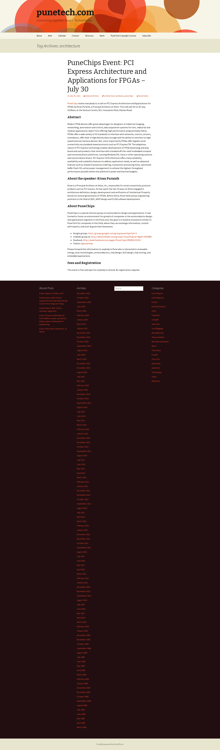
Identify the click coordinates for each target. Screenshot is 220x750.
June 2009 (81, 661)
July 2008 (81, 709)
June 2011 (81, 560)
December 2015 (83, 363)
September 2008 (84, 701)
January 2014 (82, 433)
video (154, 376)
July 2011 (81, 556)
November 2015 (83, 368)
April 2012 (81, 517)
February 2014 (83, 429)
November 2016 (83, 337)
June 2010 (81, 609)
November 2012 (83, 495)
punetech (156, 368)
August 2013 (82, 455)
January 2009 (82, 683)
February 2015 (83, 385)
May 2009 (81, 666)
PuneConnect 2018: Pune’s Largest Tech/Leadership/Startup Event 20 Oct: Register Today (53, 300)
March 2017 (81, 324)
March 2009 (81, 674)
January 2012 (82, 530)
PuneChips (72, 103)
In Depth (155, 319)
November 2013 (83, 442)
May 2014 (81, 420)
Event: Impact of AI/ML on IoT (51, 293)
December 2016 (83, 333)
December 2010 (83, 587)
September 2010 (84, 595)
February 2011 (83, 578)
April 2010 (81, 617)
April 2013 (81, 473)
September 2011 (84, 547)
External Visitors (92, 96)
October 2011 (82, 543)
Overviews (156, 350)
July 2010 (81, 604)
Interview (156, 324)
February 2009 (83, 679)
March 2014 (81, 425)
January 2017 (82, 328)
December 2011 (83, 534)
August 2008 (82, 705)
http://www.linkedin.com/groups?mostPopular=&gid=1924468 (121, 236)
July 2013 (81, 460)
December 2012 (83, 490)
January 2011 (82, 582)
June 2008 (81, 714)
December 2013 (83, 438)
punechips (129, 96)
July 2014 (81, 411)
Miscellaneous (158, 333)
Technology (157, 372)
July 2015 (81, 376)
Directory (89, 35)
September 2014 (84, 403)
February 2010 (83, 626)
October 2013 (82, 446)
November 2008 (83, 692)
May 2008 (81, 718)
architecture (109, 96)
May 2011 (81, 565)
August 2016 (82, 350)
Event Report (157, 293)
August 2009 (82, 652)
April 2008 (81, 723)
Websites (156, 381)
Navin (102, 35)
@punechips (87, 243)
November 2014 (83, 394)
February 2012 (83, 525)
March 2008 (81, 727)
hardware (120, 96)
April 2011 (81, 569)
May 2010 (81, 613)
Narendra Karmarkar (160, 341)
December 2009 (83, 635)
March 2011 (81, 574)
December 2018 (83, 293)
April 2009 (81, 670)
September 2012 (84, 503)
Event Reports (158, 297)
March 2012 (81, 521)
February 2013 (83, 482)
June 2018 (81, 306)
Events (155, 302)
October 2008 (82, 696)
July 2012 (81, 512)
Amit (50, 35)
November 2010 (83, 591)
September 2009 (84, 648)
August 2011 (82, 552)
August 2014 (82, 407)
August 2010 (82, 600)
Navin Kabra (143, 96)
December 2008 (83, 688)
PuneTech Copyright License (123, 35)
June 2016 (81, 354)
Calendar (62, 35)
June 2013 (81, 464)
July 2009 (81, 657)
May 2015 (81, 381)
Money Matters (158, 337)
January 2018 (82, 319)
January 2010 (82, 631)
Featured (156, 315)
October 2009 (82, 644)
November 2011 (83, 539)
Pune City (156, 359)
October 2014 (82, 398)
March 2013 (81, 477)
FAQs (154, 311)
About (39, 35)
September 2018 (84, 302)
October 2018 (82, 297)
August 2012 (82, 508)
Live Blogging (157, 328)
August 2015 (82, 372)
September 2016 (84, 346)
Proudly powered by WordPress (110, 744)
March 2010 (81, 622)
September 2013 (84, 451)
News (154, 346)
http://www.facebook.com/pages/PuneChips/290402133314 (112, 240)
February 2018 (83, 315)
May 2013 (81, 468)
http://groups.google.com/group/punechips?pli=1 (112, 233)
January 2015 (82, 390)
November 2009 (83, 639)
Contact (75, 35)
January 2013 (82, 486)
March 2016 (81, 359)
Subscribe (146, 35)
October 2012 (82, 499)
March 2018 (81, 311)
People (155, 354)
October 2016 (82, 341)
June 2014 (81, 416)
